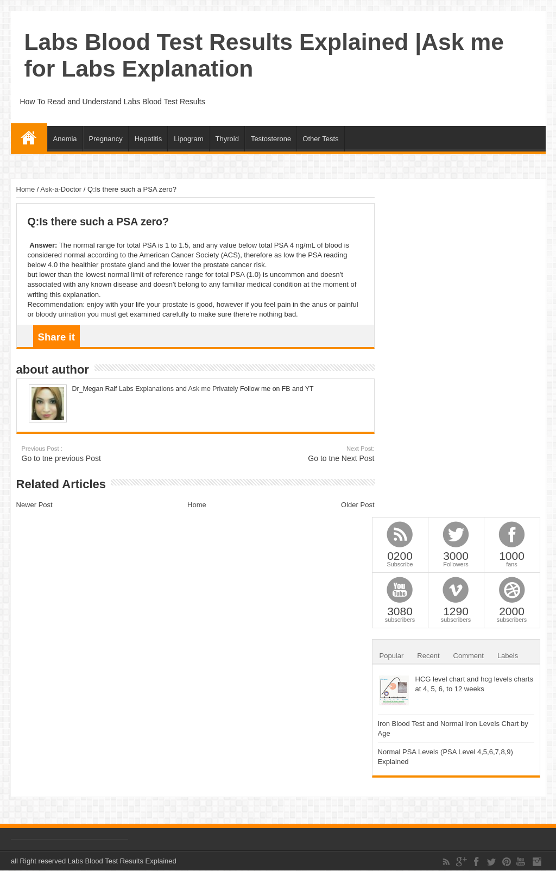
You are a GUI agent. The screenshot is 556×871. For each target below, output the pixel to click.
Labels (507, 656)
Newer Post (34, 505)
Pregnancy (106, 139)
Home (29, 137)
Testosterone (271, 139)
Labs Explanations (145, 389)
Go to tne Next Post (308, 454)
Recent (428, 656)
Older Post (357, 505)
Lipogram (188, 139)
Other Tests (320, 139)
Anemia (65, 139)
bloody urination (61, 314)
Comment (468, 656)
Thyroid (227, 139)
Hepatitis (148, 139)
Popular (392, 656)
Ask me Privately (213, 389)
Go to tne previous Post (88, 454)
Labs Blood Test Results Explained (122, 861)
